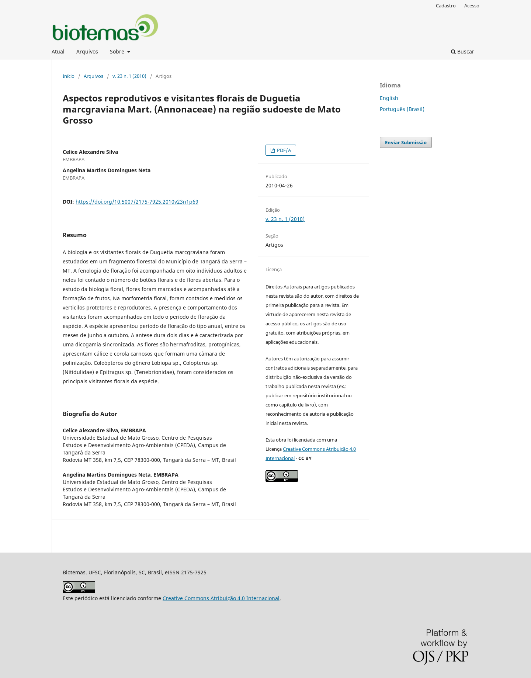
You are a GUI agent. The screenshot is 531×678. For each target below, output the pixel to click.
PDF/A (283, 150)
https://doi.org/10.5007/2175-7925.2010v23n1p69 (137, 201)
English (389, 97)
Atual (58, 51)
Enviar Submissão (406, 142)
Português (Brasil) (402, 109)
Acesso (471, 5)
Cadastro (446, 5)
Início (68, 76)
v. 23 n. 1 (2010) (129, 76)
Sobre (118, 51)
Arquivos (87, 51)
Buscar (462, 51)
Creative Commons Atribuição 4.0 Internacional (221, 598)
